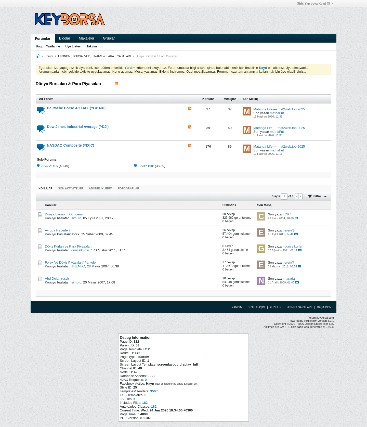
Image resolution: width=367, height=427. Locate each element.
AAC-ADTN (49, 166)
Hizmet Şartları (299, 307)
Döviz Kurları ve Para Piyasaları (68, 246)
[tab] (45, 188)
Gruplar (109, 38)
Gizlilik (275, 307)
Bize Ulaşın (256, 307)
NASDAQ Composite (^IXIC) (70, 145)
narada (289, 278)
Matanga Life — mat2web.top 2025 (279, 109)
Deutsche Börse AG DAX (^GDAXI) (76, 108)
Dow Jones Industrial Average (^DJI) (78, 127)
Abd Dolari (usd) (57, 278)
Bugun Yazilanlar (48, 46)
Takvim (92, 46)
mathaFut (277, 113)
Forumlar (42, 38)
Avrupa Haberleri (57, 230)
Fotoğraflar (128, 188)
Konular (45, 188)
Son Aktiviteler (70, 188)
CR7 (287, 214)
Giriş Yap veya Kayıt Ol (315, 3)
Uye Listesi (73, 46)
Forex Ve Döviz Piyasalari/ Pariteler (71, 262)
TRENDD (78, 266)
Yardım (237, 307)
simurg (76, 218)
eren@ (289, 230)
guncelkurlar (80, 250)
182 (145, 403)
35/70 (154, 391)
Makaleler (86, 38)
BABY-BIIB (146, 166)
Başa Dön (324, 307)
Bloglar (64, 38)
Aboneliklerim (100, 188)
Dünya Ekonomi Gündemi (64, 214)
